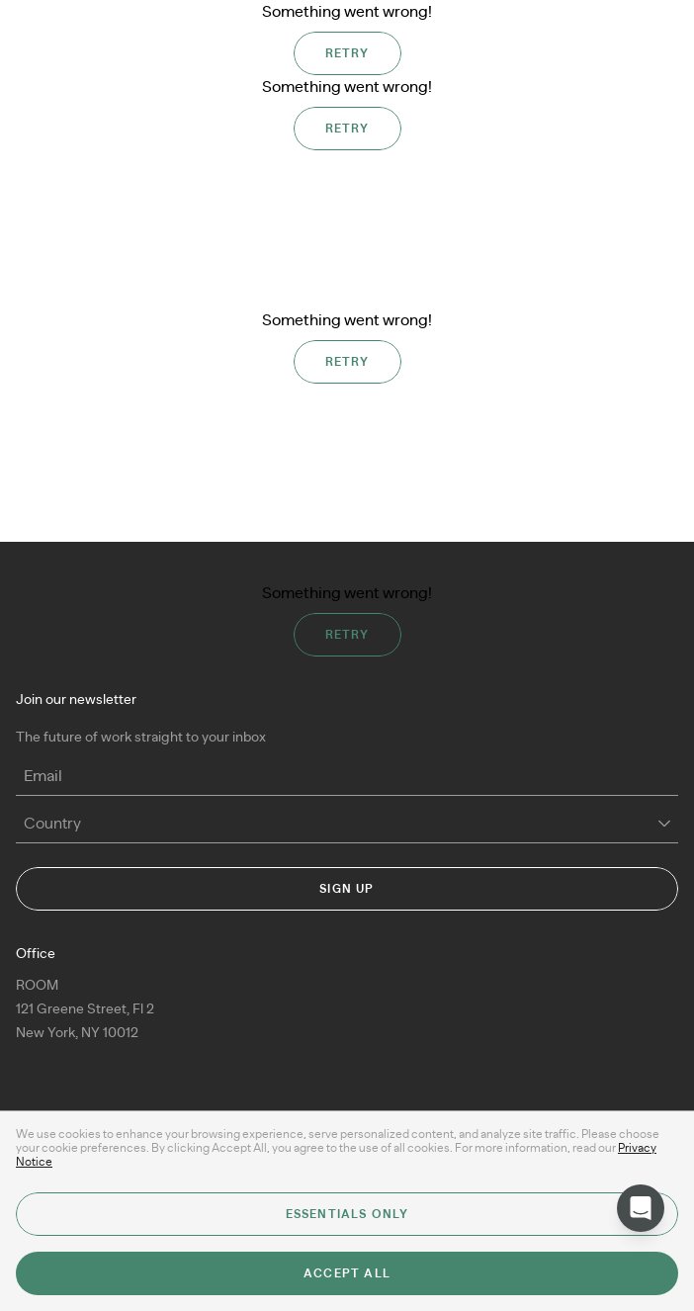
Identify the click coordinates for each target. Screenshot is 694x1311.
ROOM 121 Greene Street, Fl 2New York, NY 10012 (85, 1009)
